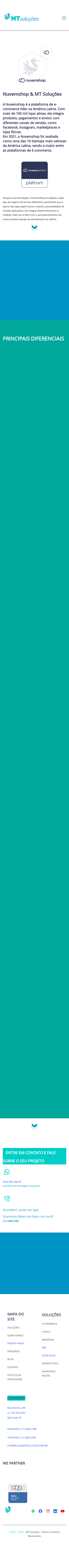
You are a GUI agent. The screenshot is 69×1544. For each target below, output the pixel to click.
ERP (44, 1347)
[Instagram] (48, 1511)
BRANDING (48, 1339)
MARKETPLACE (50, 1363)
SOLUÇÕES (13, 1327)
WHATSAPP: (14, 1429)
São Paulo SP (14, 1417)
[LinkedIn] (55, 1511)
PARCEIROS (13, 1351)
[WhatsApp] (33, 1511)
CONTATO (12, 1367)
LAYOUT (46, 1331)
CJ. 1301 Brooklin (16, 1412)
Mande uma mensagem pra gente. (21, 1185)
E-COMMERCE (49, 1323)
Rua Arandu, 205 (16, 1407)
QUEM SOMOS (15, 1335)
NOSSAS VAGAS (15, 1343)
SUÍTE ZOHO (49, 1355)
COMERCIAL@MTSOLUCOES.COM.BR (27, 1445)
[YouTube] (62, 1511)
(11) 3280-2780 (28, 1429)
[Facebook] (40, 1511)
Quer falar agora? (12, 1181)
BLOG (10, 1359)
